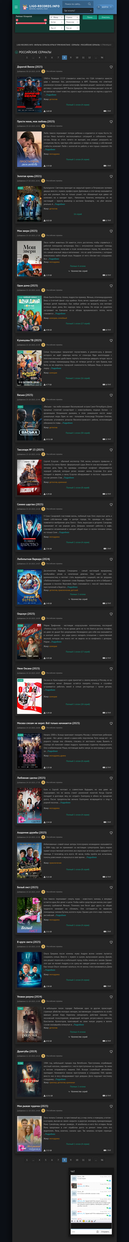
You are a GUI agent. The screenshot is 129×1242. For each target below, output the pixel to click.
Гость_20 (80, 1191)
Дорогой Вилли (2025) (30, 66)
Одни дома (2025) (27, 285)
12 (89, 57)
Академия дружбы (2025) (32, 832)
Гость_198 (80, 1176)
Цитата (94, 1221)
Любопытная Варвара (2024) (33, 559)
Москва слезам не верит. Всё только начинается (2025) (48, 723)
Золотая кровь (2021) (29, 176)
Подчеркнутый (77, 1221)
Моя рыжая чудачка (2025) (32, 1106)
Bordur (79, 1184)
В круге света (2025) (29, 942)
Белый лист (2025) (27, 887)
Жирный (72, 1221)
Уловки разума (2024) (29, 996)
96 (102, 57)
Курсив (74, 1221)
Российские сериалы (90, 45)
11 (83, 57)
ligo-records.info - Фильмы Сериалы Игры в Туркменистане (43, 45)
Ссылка (86, 1221)
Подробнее (51, 94)
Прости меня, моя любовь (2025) (36, 121)
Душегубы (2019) (27, 1051)
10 (77, 57)
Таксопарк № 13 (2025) (30, 449)
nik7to (79, 1199)
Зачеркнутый (80, 1221)
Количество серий (79, 271)
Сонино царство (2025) (30, 504)
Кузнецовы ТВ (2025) (29, 340)
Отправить (105, 1232)
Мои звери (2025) (27, 230)
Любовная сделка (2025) (31, 777)
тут (109, 1213)
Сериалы (75, 45)
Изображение (89, 1221)
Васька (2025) (25, 395)
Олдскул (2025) (26, 613)
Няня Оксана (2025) (28, 668)
